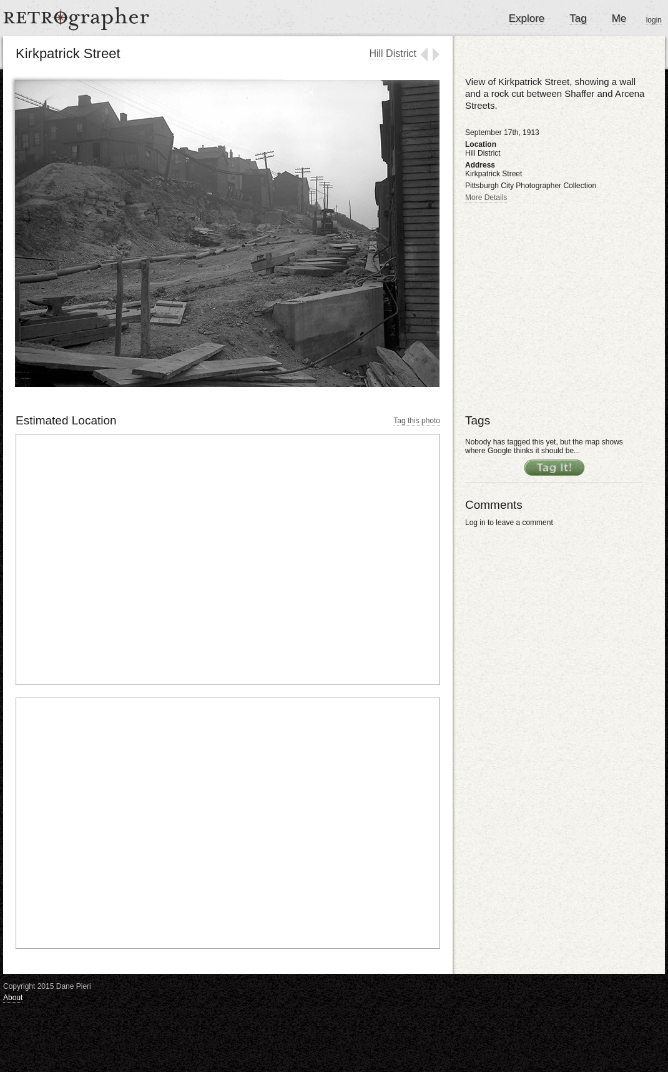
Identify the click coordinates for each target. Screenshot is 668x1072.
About (12, 997)
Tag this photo (416, 420)
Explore (527, 18)
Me (619, 18)
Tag (577, 18)
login (654, 20)
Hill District (392, 53)
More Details (486, 197)
